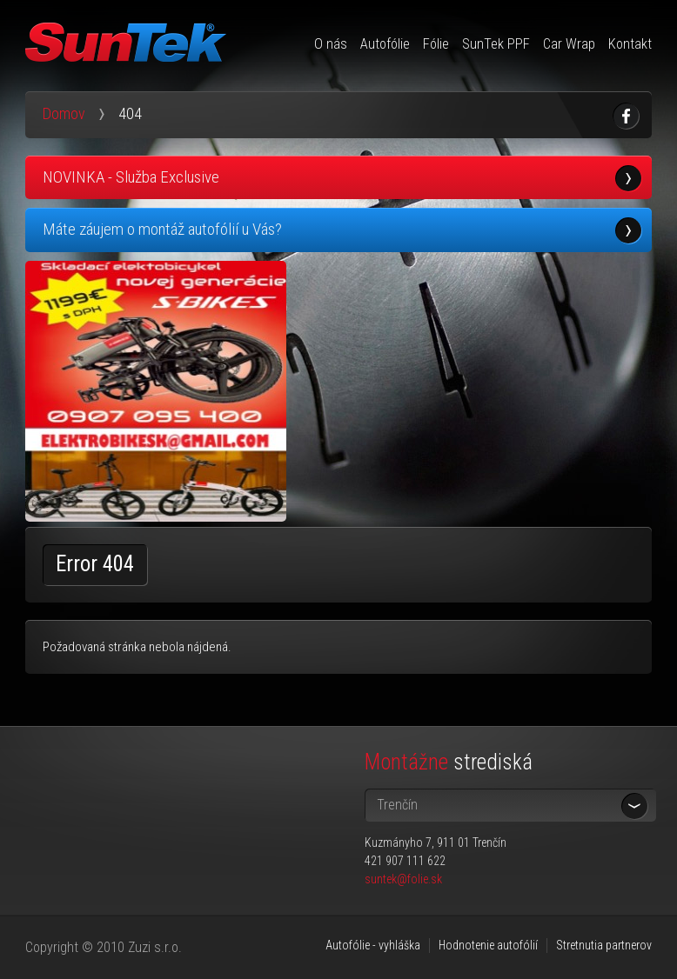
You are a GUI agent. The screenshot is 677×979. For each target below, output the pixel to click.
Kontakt (630, 44)
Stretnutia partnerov (604, 945)
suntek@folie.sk (403, 879)
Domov (64, 113)
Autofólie (385, 44)
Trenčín (397, 804)
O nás (330, 44)
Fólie (436, 44)
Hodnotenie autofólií (488, 945)
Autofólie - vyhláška (372, 945)
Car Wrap (569, 44)
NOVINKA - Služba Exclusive (131, 177)
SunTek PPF (496, 44)
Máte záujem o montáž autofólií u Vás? (162, 229)
